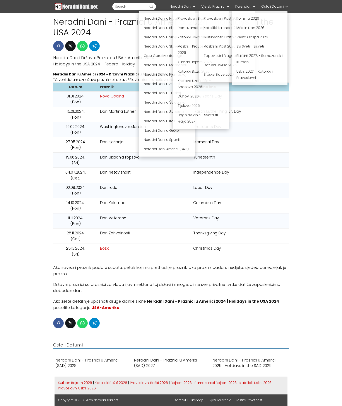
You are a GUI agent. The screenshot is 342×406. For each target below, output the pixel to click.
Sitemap (196, 400)
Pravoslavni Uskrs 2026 (77, 388)
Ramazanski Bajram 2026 (216, 382)
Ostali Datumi (272, 6)
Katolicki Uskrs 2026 (255, 382)
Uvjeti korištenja (219, 400)
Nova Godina (112, 96)
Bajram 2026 (181, 382)
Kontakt (180, 400)
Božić (104, 248)
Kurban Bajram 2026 (75, 382)
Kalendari (243, 6)
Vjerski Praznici (213, 6)
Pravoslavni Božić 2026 (149, 382)
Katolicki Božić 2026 (111, 382)
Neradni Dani (180, 6)
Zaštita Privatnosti (249, 400)
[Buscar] (151, 6)
